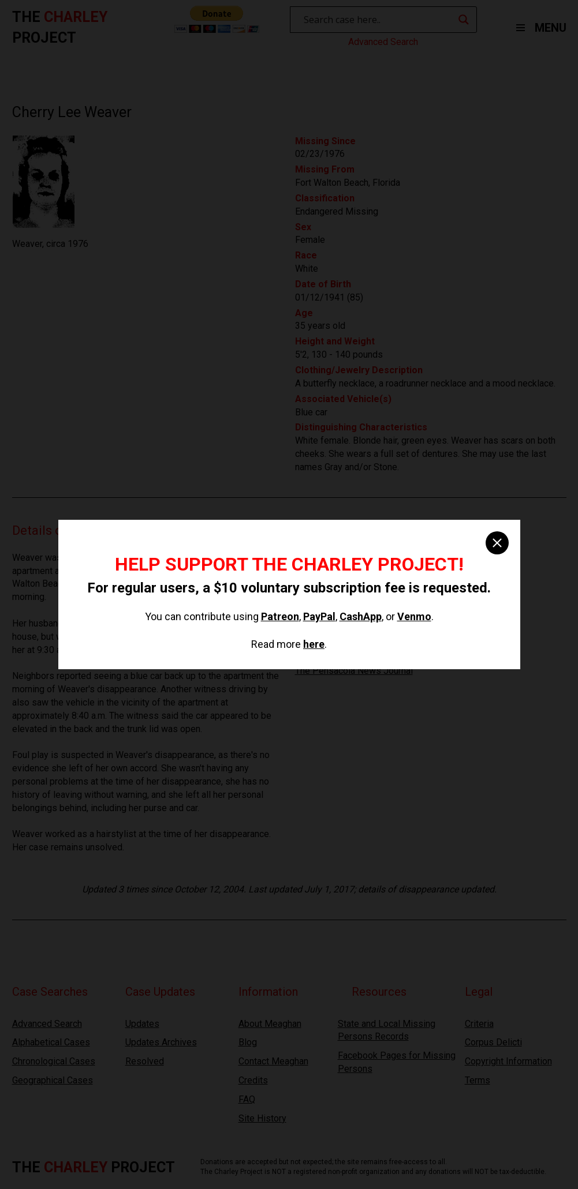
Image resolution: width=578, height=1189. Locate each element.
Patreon (280, 616)
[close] (497, 542)
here (314, 644)
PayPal (319, 616)
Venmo (414, 616)
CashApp (361, 616)
